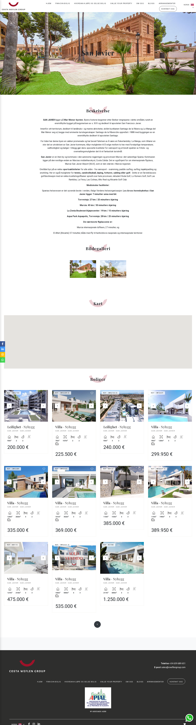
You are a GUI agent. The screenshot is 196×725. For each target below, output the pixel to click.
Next (44, 406)
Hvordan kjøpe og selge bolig (90, 5)
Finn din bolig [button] (62, 5)
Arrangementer (167, 5)
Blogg (151, 5)
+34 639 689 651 (173, 663)
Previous (7, 406)
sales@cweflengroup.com (169, 667)
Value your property (121, 5)
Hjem (48, 5)
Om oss (140, 5)
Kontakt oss (168, 10)
